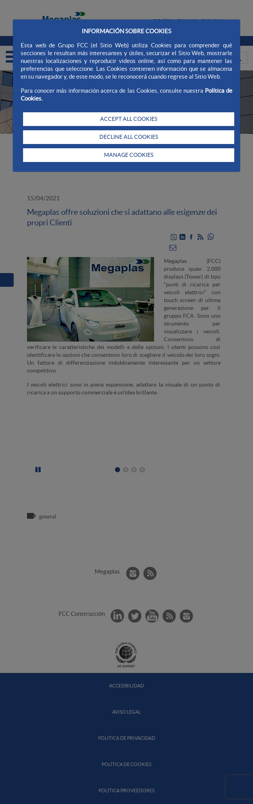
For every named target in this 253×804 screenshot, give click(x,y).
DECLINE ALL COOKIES (128, 137)
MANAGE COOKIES (128, 155)
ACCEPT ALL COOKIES (128, 119)
